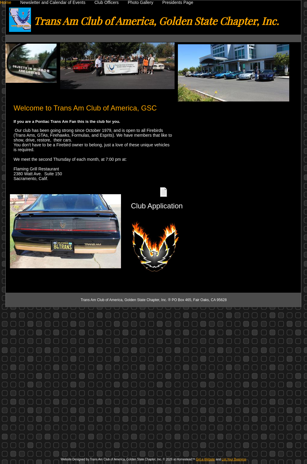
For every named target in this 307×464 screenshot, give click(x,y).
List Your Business (234, 459)
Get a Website (205, 459)
